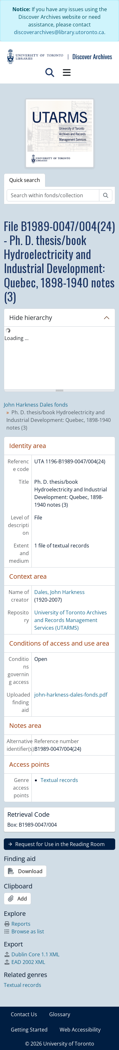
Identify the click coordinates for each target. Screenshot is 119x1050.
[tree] (59, 358)
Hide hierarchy (30, 317)
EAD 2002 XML (24, 962)
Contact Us (24, 1014)
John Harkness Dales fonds (36, 404)
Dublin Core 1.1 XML (31, 954)
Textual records (59, 780)
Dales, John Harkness (59, 592)
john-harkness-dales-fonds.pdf (70, 694)
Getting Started (29, 1029)
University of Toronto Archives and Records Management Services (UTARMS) (70, 620)
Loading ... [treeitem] (16, 338)
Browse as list (24, 931)
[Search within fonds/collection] (53, 195)
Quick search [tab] (24, 180)
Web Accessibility (80, 1029)
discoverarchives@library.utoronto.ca (59, 32)
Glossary (59, 1014)
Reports (17, 923)
